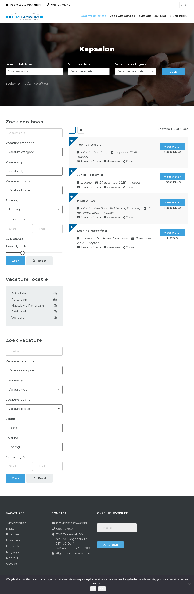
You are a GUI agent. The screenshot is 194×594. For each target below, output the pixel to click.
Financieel (13, 534)
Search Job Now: (20, 64)
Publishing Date (18, 219)
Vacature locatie (82, 64)
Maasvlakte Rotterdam (27, 305)
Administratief (16, 523)
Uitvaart (11, 563)
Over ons (145, 16)
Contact (160, 16)
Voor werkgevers (122, 16)
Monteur (12, 558)
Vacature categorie (131, 64)
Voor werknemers (93, 16)
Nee (102, 588)
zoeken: (11, 83)
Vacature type (16, 162)
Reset (40, 260)
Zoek (173, 71)
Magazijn (12, 552)
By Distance (14, 239)
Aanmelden (178, 16)
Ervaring (12, 200)
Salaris (11, 419)
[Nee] (189, 584)
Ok (93, 588)
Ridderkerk (19, 311)
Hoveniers (13, 540)
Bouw (10, 528)
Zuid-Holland (20, 293)
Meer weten (172, 146)
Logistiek (12, 546)
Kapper (83, 157)
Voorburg (17, 317)
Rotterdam (19, 299)
